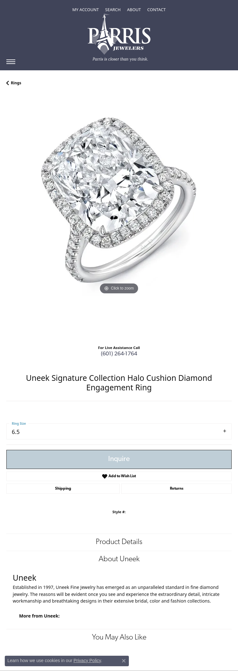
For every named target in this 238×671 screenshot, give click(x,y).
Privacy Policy (87, 660)
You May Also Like (119, 637)
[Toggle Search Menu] (113, 9)
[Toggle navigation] (11, 61)
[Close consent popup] (124, 661)
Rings (16, 83)
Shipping (63, 489)
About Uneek (119, 559)
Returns (176, 489)
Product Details (119, 542)
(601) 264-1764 (119, 354)
